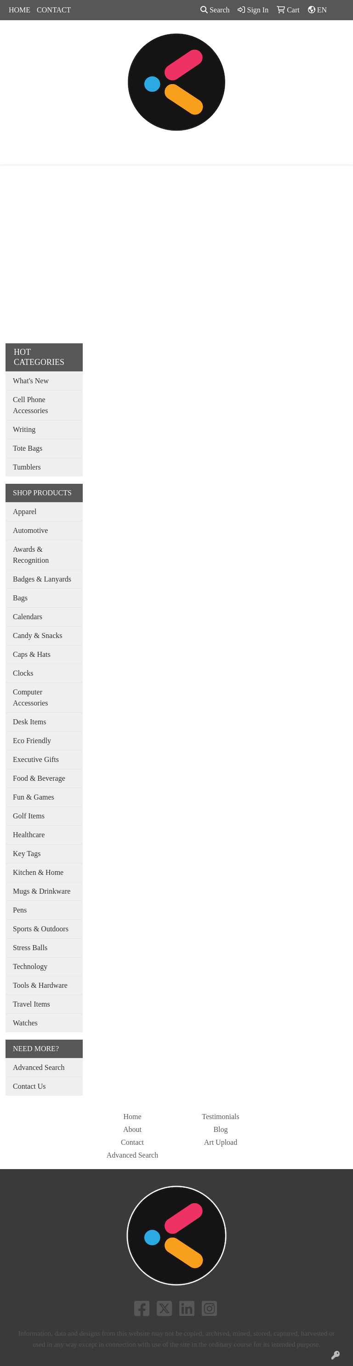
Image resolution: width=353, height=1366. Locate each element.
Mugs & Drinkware (41, 891)
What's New (31, 381)
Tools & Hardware (40, 985)
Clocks (23, 673)
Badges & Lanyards (42, 579)
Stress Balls (30, 948)
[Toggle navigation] (14, 154)
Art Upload (220, 1142)
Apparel (25, 511)
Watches (25, 1023)
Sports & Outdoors (40, 929)
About (132, 1129)
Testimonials (220, 1116)
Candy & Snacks (38, 635)
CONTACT (54, 10)
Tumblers (27, 467)
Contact (132, 1142)
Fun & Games (33, 797)
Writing (24, 429)
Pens (20, 910)
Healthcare (29, 835)
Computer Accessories (30, 697)
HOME (19, 10)
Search (215, 10)
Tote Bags (27, 448)
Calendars (27, 617)
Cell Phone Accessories (30, 405)
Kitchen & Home (38, 872)
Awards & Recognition (31, 554)
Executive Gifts (36, 759)
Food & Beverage (39, 778)
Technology (30, 966)
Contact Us (29, 1086)
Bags (20, 598)
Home (132, 1116)
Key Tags (26, 853)
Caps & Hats (32, 654)
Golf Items (29, 816)
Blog (220, 1129)
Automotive (30, 530)
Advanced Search (38, 1067)
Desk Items (29, 722)
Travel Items (31, 1004)
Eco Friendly (32, 741)
